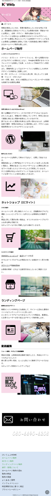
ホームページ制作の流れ (12, 471)
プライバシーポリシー (11, 489)
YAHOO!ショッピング (9, 256)
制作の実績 (6, 477)
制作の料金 (6, 474)
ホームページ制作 (9, 458)
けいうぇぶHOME (9, 455)
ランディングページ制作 (12, 464)
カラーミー (5, 265)
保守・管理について (10, 467)
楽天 (21, 256)
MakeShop (15, 265)
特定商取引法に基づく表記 (13, 486)
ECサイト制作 (8, 461)
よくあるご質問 (8, 480)
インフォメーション (10, 483)
